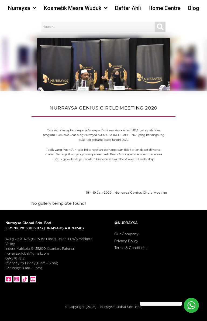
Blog (193, 8)
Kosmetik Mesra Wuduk (76, 8)
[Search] (160, 27)
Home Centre (165, 8)
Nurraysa (22, 8)
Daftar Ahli (128, 8)
